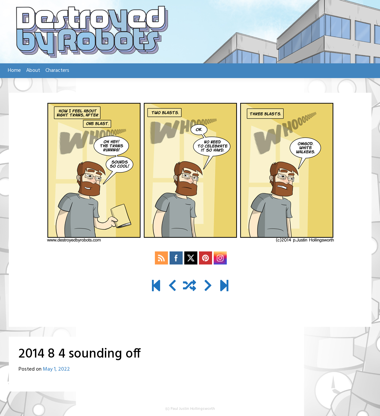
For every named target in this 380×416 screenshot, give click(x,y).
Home (14, 70)
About (33, 70)
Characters (57, 70)
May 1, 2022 (56, 369)
